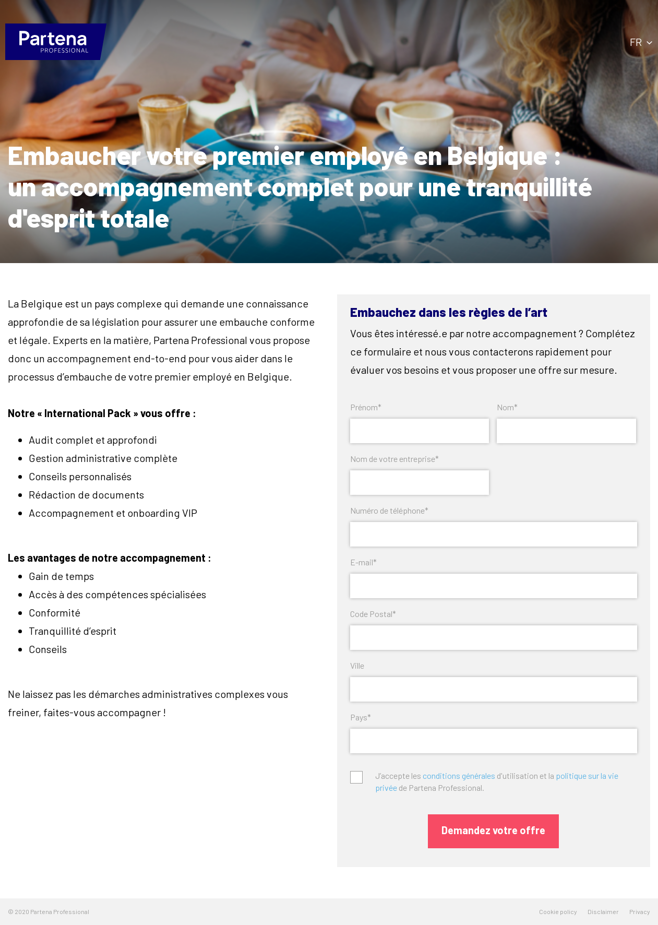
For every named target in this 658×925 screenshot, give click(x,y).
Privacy (639, 911)
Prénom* (365, 407)
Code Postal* (373, 614)
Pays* (360, 717)
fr (641, 41)
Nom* (507, 407)
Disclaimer (603, 911)
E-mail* (363, 562)
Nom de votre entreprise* (394, 459)
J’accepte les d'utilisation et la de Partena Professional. (496, 781)
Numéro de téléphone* (389, 510)
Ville (357, 665)
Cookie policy (558, 911)
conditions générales (459, 775)
